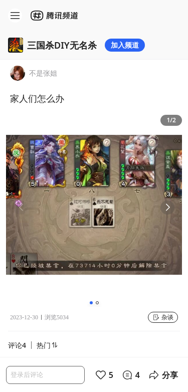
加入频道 (125, 45)
